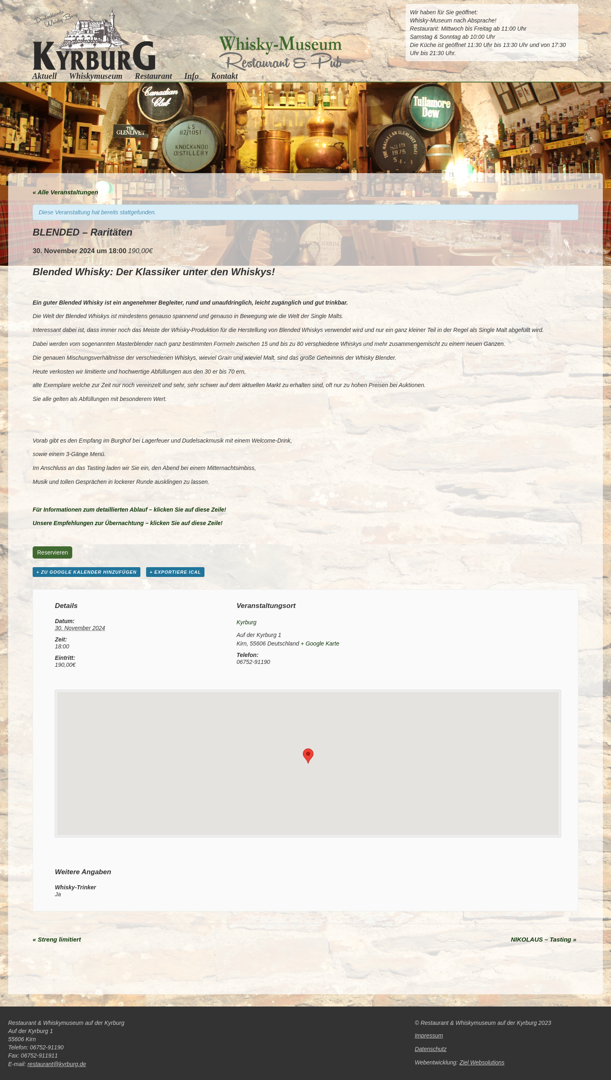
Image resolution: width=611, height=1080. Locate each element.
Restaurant (153, 75)
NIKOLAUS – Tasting (543, 939)
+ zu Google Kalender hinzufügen (86, 572)
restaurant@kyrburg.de (56, 1064)
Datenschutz (431, 1049)
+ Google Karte (320, 643)
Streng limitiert (57, 939)
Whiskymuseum (95, 75)
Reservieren (52, 552)
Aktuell (44, 75)
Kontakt (224, 75)
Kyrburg (246, 622)
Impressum (429, 1035)
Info (191, 75)
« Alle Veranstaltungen (65, 192)
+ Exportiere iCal (175, 572)
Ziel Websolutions (482, 1062)
